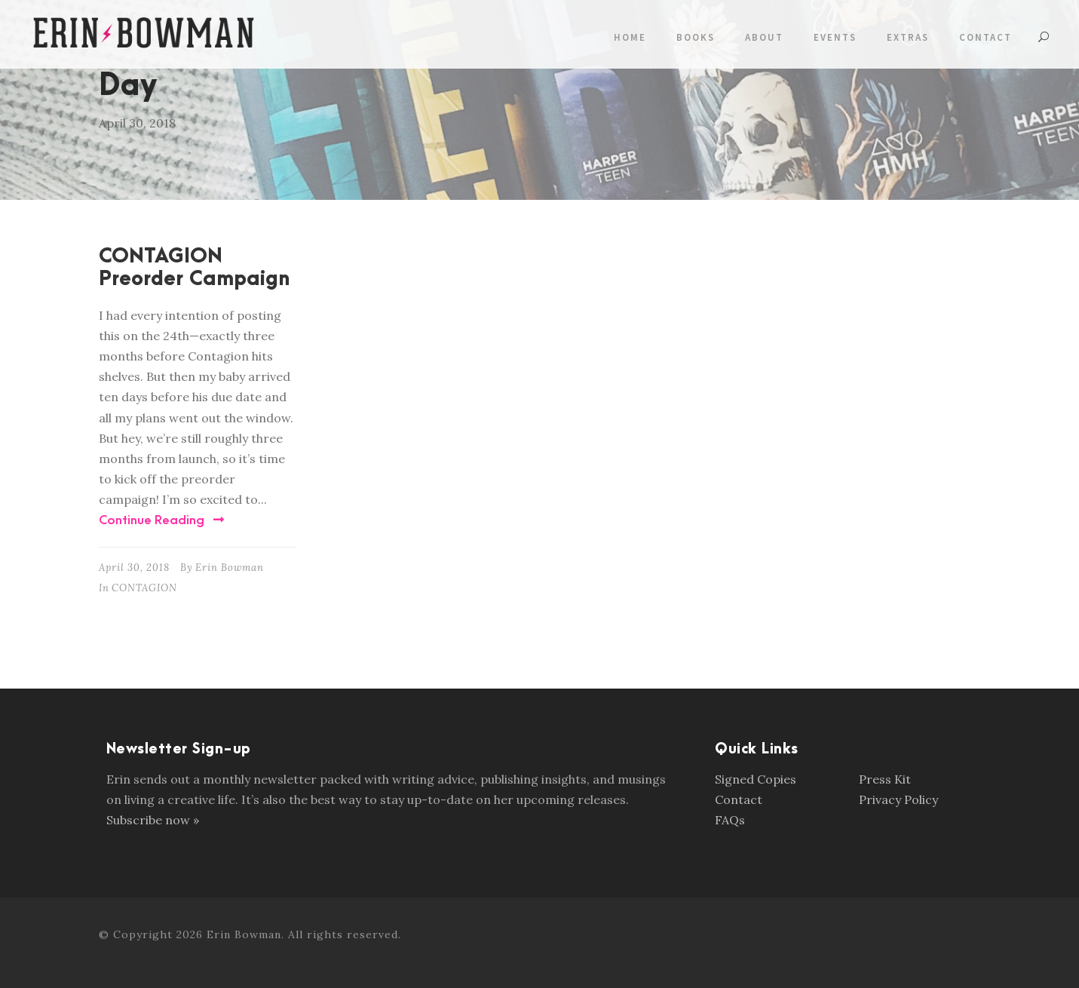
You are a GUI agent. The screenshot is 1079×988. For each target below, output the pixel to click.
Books (695, 37)
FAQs (730, 819)
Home (630, 37)
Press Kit (885, 779)
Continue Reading (161, 520)
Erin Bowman (229, 567)
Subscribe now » (152, 819)
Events (835, 37)
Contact (985, 37)
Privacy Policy (898, 799)
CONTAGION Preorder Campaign (194, 267)
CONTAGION (144, 587)
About (764, 37)
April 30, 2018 (134, 567)
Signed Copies (755, 779)
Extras (908, 37)
